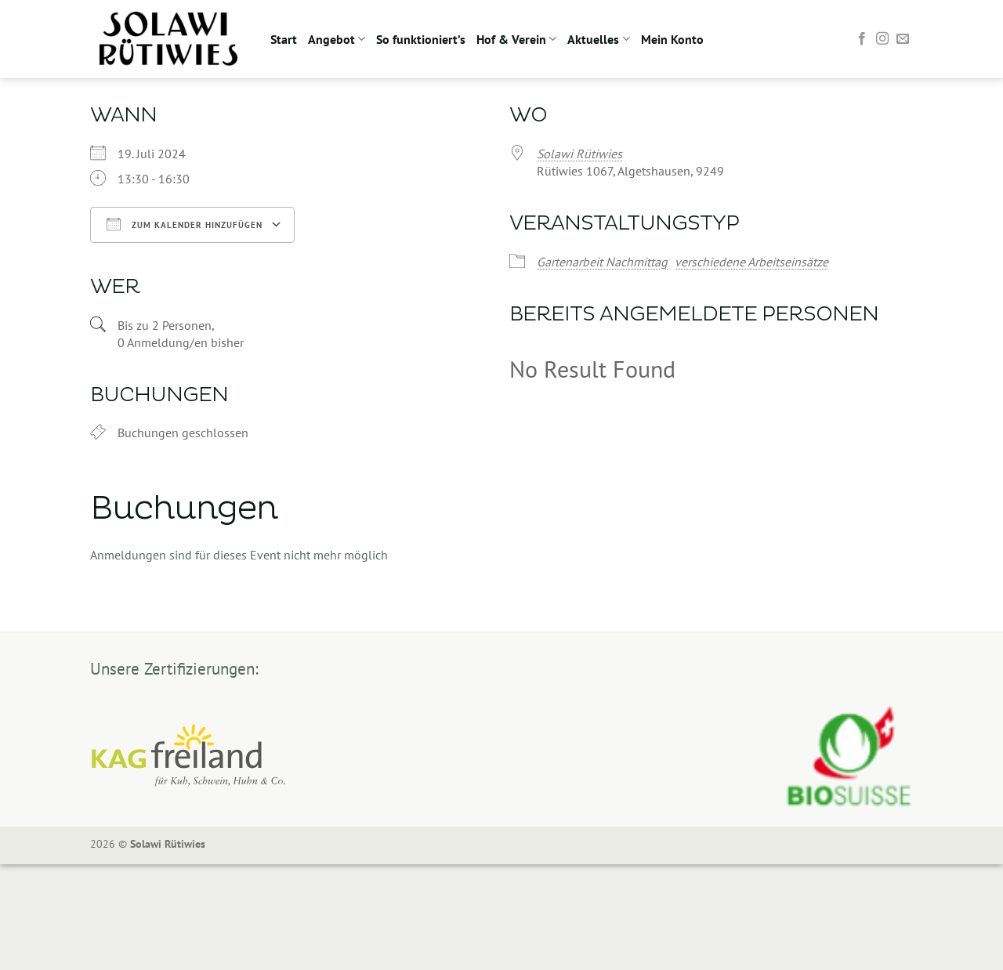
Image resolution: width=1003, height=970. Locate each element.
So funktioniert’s (420, 39)
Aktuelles (598, 39)
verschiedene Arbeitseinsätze (751, 262)
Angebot (336, 39)
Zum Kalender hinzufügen (185, 224)
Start (283, 39)
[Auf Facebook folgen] (862, 39)
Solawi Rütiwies (579, 153)
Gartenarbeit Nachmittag (602, 262)
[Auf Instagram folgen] (882, 39)
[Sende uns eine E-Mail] (902, 39)
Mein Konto (672, 39)
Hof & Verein (516, 39)
